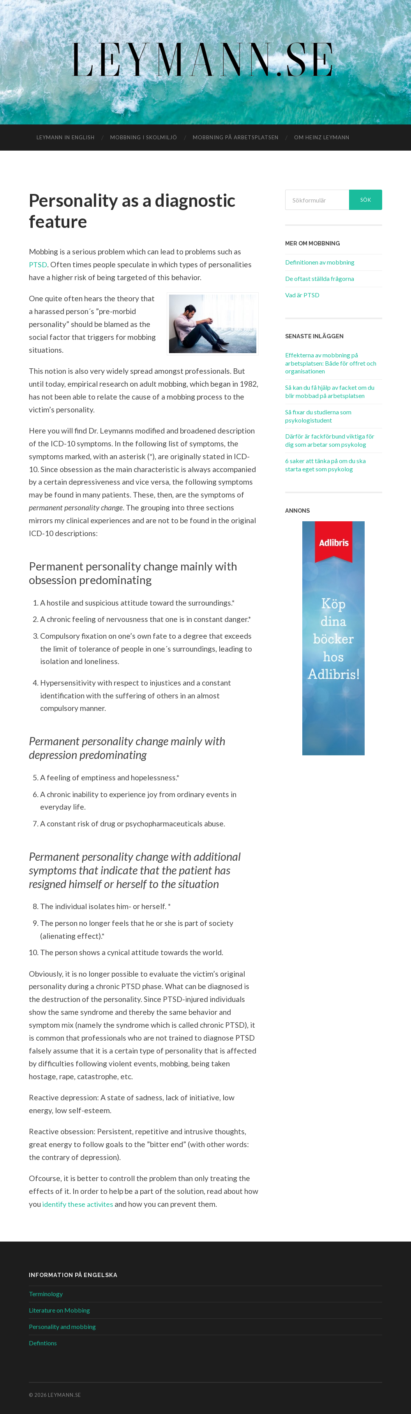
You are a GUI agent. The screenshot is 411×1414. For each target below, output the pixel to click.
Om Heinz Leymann (321, 137)
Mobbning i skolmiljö (143, 137)
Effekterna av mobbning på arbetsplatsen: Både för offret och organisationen (330, 363)
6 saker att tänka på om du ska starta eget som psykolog (325, 465)
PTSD (38, 264)
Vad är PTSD (302, 294)
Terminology (46, 1293)
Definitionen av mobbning (320, 262)
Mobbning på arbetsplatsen (236, 137)
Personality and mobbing (62, 1326)
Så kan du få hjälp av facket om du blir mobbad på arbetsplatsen (329, 391)
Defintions (43, 1342)
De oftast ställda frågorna (319, 278)
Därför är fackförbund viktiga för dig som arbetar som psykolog (329, 440)
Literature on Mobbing (59, 1310)
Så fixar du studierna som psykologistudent (318, 416)
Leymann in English (66, 137)
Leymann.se (64, 1395)
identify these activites (81, 1203)
